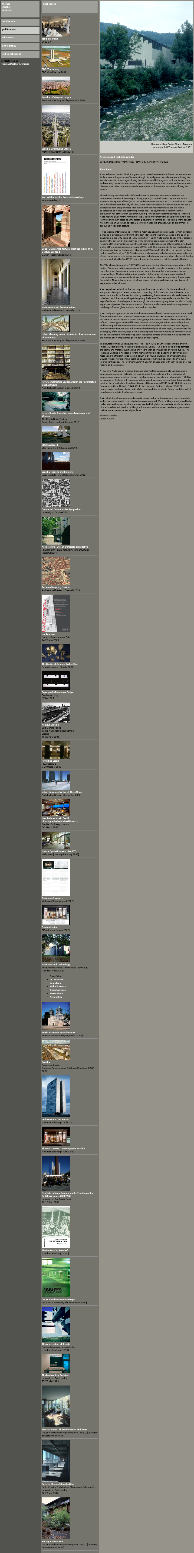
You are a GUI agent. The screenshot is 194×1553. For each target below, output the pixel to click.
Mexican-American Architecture (58, 1032)
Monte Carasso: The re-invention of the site (64, 1429)
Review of (55, 587)
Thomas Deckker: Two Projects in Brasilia (63, 1148)
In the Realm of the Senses (55, 1119)
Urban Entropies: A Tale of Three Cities (62, 792)
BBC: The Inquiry (50, 69)
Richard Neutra (58, 986)
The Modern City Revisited (55, 1375)
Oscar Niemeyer (58, 990)
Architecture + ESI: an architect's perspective (65, 547)
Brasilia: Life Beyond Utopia (56, 97)
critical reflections (11, 54)
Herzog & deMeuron (52, 1541)
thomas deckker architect (6, 7)
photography (9, 45)
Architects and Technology (56, 964)
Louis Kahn (56, 983)
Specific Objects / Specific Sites (58, 1484)
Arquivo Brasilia (50, 724)
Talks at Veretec (50, 38)
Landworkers (48, 634)
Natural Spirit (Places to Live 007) (59, 851)
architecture (8, 21)
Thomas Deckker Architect (15, 64)
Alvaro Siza (56, 997)
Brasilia (46, 1062)
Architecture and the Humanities (59, 307)
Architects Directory (52, 898)
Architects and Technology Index (117, 157)
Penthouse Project (58, 692)
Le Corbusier (56, 979)
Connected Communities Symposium (61, 509)
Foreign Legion (50, 927)
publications (49, 4)
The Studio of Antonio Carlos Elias (60, 664)
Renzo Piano (56, 993)
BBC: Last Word (50, 445)
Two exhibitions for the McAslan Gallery (63, 197)
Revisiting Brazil (50, 761)
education (7, 37)
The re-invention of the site (56, 1344)
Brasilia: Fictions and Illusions (57, 472)
